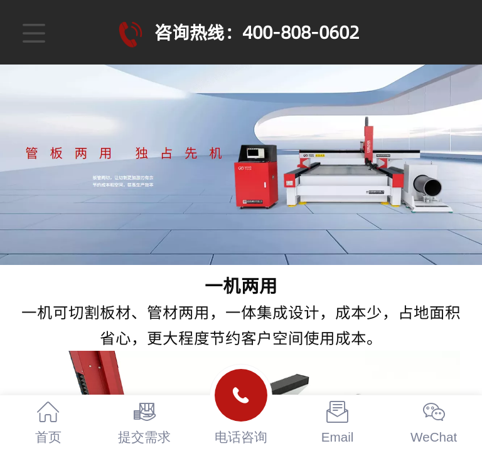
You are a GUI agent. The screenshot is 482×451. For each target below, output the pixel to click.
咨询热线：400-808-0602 (256, 32)
